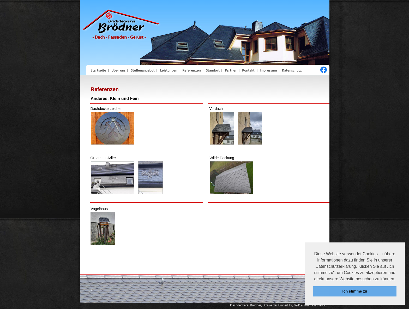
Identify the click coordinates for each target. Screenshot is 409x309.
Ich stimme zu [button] (354, 291)
